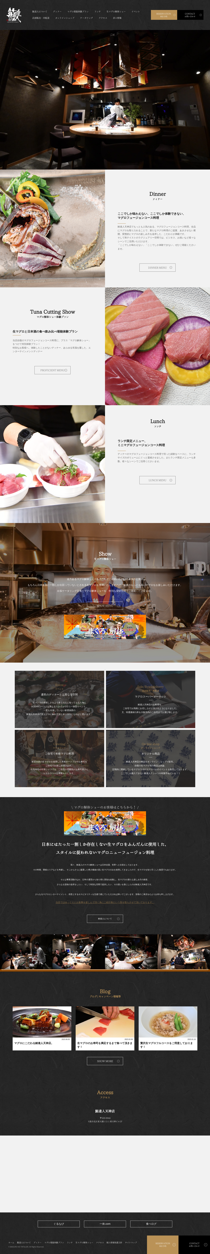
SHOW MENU (105, 606)
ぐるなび (58, 1223)
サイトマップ (131, 1243)
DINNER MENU (157, 267)
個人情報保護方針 (114, 1243)
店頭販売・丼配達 (40, 18)
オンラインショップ (64, 18)
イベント (135, 11)
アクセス (103, 18)
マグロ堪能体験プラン (78, 11)
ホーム (11, 1243)
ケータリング (86, 18)
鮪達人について (39, 11)
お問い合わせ (190, 14)
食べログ (151, 1223)
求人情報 (117, 18)
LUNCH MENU (157, 480)
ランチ (97, 11)
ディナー (57, 11)
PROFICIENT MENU (52, 370)
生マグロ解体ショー (116, 11)
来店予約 (163, 14)
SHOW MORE (105, 1061)
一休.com (105, 1223)
